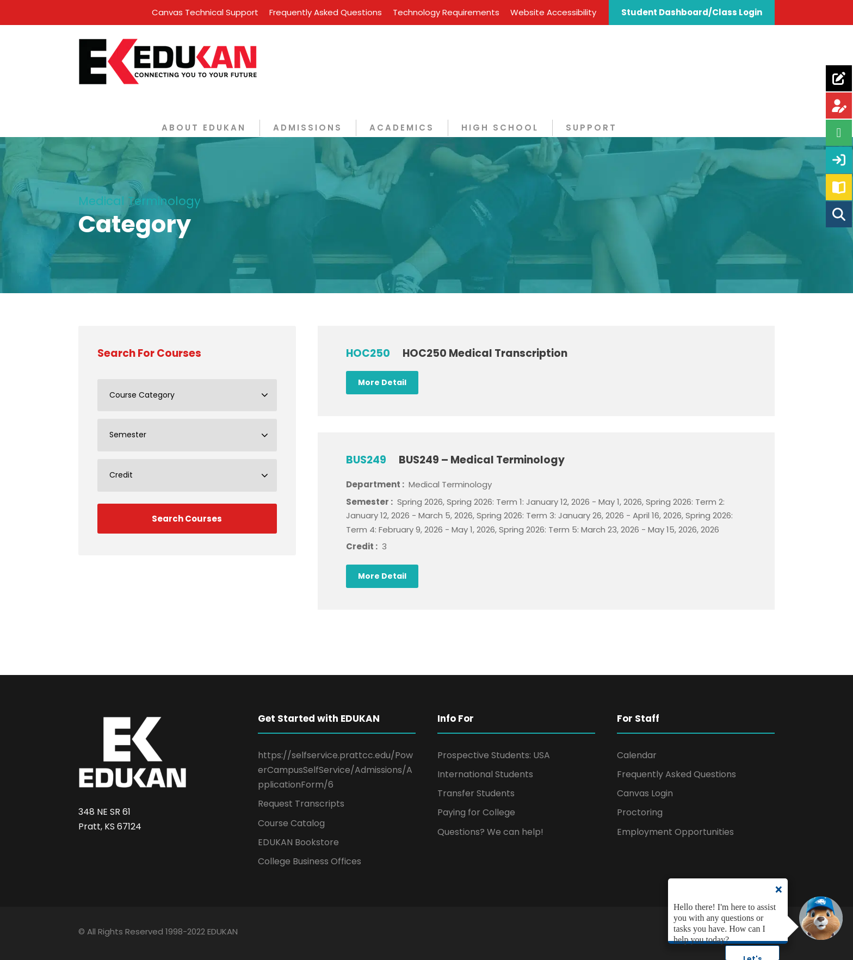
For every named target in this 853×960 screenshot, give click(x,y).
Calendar (637, 755)
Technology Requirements (446, 12)
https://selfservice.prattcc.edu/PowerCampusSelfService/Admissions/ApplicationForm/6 (335, 770)
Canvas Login (645, 793)
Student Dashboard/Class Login (691, 12)
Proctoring (640, 812)
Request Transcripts (301, 803)
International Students (485, 774)
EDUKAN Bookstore (298, 842)
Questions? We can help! (490, 832)
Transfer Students (476, 793)
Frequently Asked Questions (325, 12)
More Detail (382, 382)
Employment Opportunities (675, 832)
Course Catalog (291, 823)
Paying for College (476, 812)
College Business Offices (309, 861)
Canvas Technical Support (205, 12)
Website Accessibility (553, 12)
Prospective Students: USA (493, 755)
